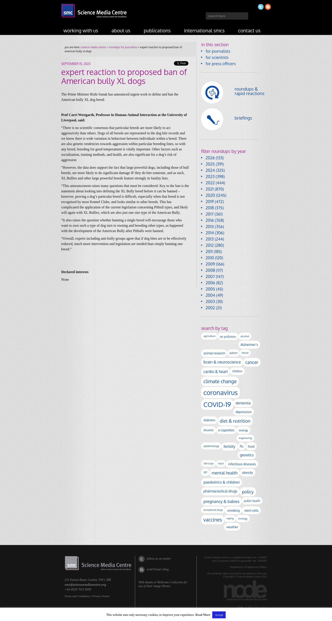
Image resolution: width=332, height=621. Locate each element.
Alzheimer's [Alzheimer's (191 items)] (249, 344)
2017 (209, 214)
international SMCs (204, 30)
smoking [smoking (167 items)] (233, 510)
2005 (210, 289)
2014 (210, 232)
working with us (81, 30)
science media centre (93, 47)
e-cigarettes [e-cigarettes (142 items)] (226, 430)
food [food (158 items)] (251, 446)
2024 (210, 170)
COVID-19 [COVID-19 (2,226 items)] (217, 404)
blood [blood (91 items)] (245, 352)
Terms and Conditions (77, 596)
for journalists (218, 51)
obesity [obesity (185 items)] (247, 472)
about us (120, 30)
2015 (210, 226)
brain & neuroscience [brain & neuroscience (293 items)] (222, 361)
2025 (210, 164)
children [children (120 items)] (237, 371)
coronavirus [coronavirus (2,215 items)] (220, 392)
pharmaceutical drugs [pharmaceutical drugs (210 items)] (220, 491)
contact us (249, 30)
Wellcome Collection (170, 582)
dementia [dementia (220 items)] (243, 403)
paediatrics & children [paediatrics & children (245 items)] (221, 482)
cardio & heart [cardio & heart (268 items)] (215, 371)
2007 (210, 276)
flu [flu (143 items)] (241, 446)
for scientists (217, 57)
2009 (210, 264)
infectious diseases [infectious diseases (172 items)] (242, 464)
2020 (210, 195)
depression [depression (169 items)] (243, 412)
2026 (210, 157)
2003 (210, 301)
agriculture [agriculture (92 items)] (209, 336)
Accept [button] (219, 615)
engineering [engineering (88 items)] (245, 438)
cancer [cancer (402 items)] (251, 362)
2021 (210, 189)
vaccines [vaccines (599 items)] (212, 520)
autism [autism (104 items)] (233, 353)
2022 (210, 182)
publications (157, 30)
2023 (210, 176)
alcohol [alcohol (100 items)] (245, 336)
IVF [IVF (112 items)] (205, 472)
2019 (210, 201)
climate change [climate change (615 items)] (220, 381)
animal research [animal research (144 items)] (214, 353)
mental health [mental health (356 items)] (224, 472)
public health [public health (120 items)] (252, 501)
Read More (202, 615)
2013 (210, 239)
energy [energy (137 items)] (243, 430)
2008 (210, 270)
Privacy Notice (101, 596)
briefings (243, 118)
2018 (210, 207)
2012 (210, 245)
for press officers (221, 63)
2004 (210, 295)
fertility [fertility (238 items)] (229, 446)
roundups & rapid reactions (249, 91)
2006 (210, 282)
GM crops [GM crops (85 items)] (208, 463)
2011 (209, 251)
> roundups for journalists (121, 47)
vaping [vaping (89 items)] (230, 518)
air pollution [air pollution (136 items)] (228, 336)
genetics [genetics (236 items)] (247, 455)
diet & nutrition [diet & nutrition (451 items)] (235, 421)
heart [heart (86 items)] (221, 463)
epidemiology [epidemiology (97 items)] (211, 446)
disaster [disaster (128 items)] (208, 430)
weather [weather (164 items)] (232, 527)
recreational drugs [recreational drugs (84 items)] (213, 509)
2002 (210, 307)
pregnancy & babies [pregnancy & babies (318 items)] (221, 501)
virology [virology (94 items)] (242, 518)
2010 (210, 257)
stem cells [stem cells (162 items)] (251, 510)
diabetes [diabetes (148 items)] (209, 420)
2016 (210, 220)
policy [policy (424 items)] (248, 491)
